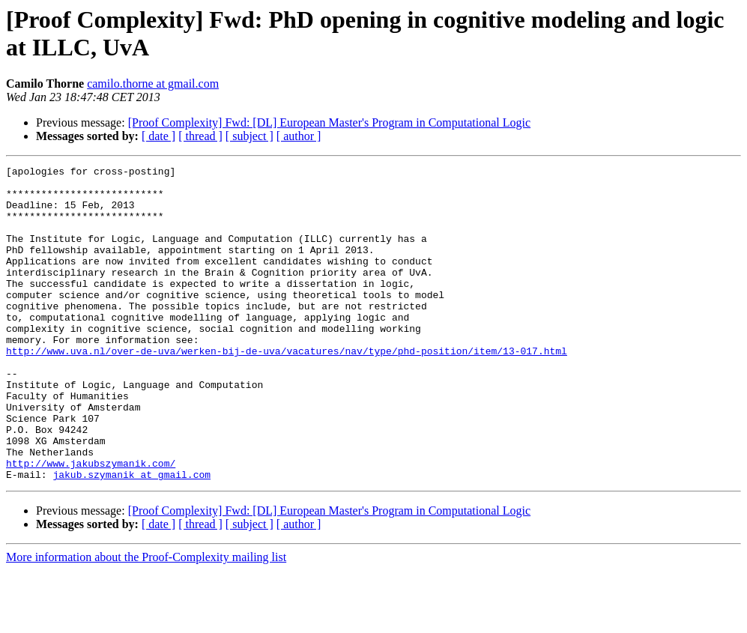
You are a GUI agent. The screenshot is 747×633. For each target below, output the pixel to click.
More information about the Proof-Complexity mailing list (146, 620)
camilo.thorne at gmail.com (153, 83)
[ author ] (298, 136)
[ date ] (158, 136)
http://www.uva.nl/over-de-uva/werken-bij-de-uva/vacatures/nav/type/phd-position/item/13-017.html (286, 389)
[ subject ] (249, 136)
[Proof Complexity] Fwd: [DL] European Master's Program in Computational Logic (329, 122)
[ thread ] (200, 136)
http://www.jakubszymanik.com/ (90, 523)
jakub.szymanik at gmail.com (131, 537)
